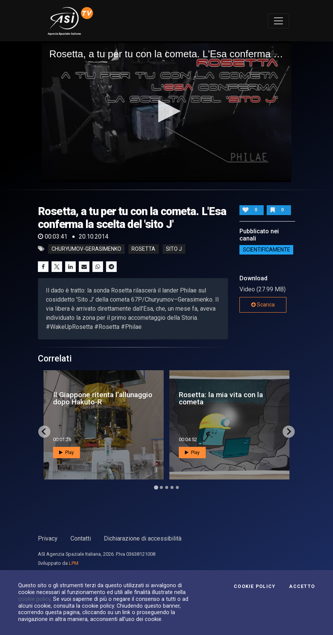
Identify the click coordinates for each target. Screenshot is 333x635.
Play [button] (66, 452)
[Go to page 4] (172, 487)
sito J (174, 249)
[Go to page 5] (177, 487)
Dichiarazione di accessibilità (142, 538)
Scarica (263, 305)
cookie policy (34, 599)
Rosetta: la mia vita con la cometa (221, 398)
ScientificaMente (266, 250)
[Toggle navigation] (278, 20)
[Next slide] (289, 432)
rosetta (143, 249)
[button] (166, 111)
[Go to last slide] (44, 432)
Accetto (302, 586)
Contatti (80, 538)
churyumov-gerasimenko (86, 249)
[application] (166, 111)
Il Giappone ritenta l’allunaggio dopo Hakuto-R (102, 398)
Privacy (48, 538)
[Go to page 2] (161, 487)
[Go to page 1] (156, 487)
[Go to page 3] (166, 487)
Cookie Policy (254, 586)
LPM (73, 563)
